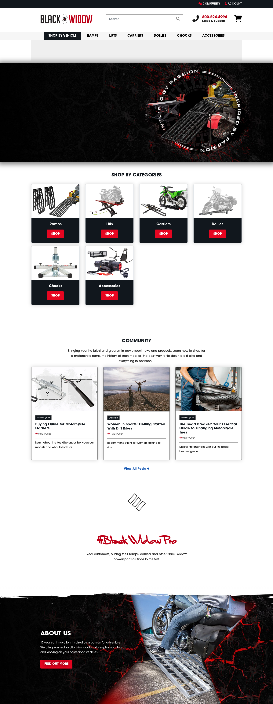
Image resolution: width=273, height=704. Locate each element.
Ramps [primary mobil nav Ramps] (93, 35)
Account (235, 3)
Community (211, 3)
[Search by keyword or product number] (139, 19)
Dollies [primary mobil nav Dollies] (160, 35)
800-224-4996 (214, 17)
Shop (55, 233)
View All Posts (136, 468)
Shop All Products (51, 137)
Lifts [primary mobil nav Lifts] (113, 35)
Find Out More (56, 663)
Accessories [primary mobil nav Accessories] (213, 35)
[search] (178, 19)
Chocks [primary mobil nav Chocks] (184, 35)
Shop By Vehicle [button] (62, 35)
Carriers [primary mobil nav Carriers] (135, 35)
